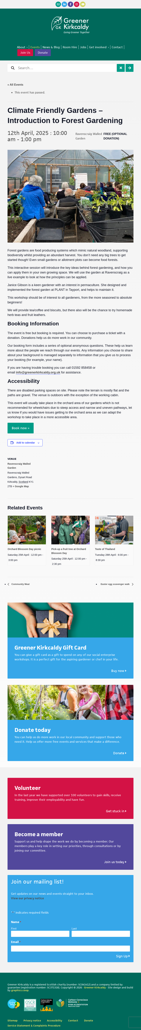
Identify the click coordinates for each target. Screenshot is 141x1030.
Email (15, 942)
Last (74, 929)
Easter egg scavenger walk (112, 584)
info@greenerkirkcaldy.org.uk (38, 372)
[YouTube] (82, 4)
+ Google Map (21, 486)
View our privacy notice (27, 898)
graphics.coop (20, 990)
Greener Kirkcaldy (70, 23)
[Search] (129, 68)
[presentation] (27, 530)
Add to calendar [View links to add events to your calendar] (25, 442)
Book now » (20, 428)
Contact (73, 1020)
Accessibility (54, 1020)
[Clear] (121, 68)
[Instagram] (76, 4)
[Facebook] (70, 4)
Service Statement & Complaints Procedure (34, 1025)
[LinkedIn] (64, 4)
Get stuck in (116, 811)
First (14, 929)
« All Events (15, 84)
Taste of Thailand (105, 549)
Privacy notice (32, 1020)
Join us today (115, 862)
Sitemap (13, 1020)
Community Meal (22, 584)
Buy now (118, 671)
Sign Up (122, 956)
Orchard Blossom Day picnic (24, 549)
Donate (43, 53)
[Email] (58, 4)
